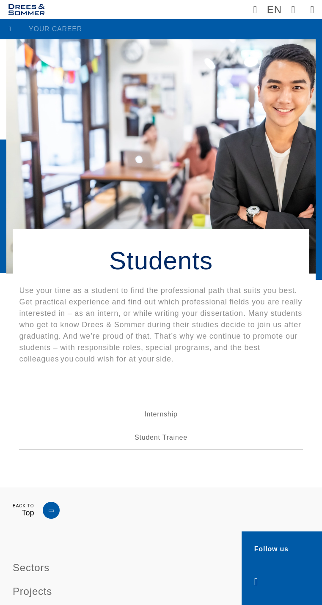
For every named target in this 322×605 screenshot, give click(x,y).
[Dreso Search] (293, 9)
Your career (55, 29)
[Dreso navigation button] (312, 9)
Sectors (31, 567)
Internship (160, 414)
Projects (32, 591)
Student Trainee (161, 437)
